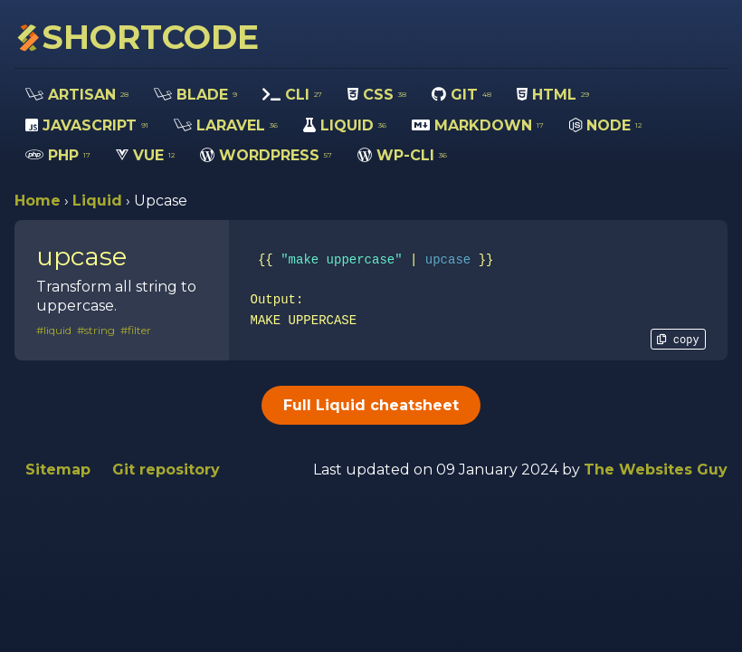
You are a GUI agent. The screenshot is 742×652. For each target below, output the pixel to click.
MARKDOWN (478, 125)
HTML (553, 94)
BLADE (195, 94)
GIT (461, 94)
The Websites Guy (656, 469)
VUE (145, 155)
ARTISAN (76, 94)
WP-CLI (402, 155)
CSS (376, 94)
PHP (57, 155)
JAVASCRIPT (86, 125)
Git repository (166, 469)
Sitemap (57, 469)
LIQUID (344, 125)
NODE (605, 125)
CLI (292, 94)
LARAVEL (226, 125)
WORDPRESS (266, 155)
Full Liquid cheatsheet (371, 405)
